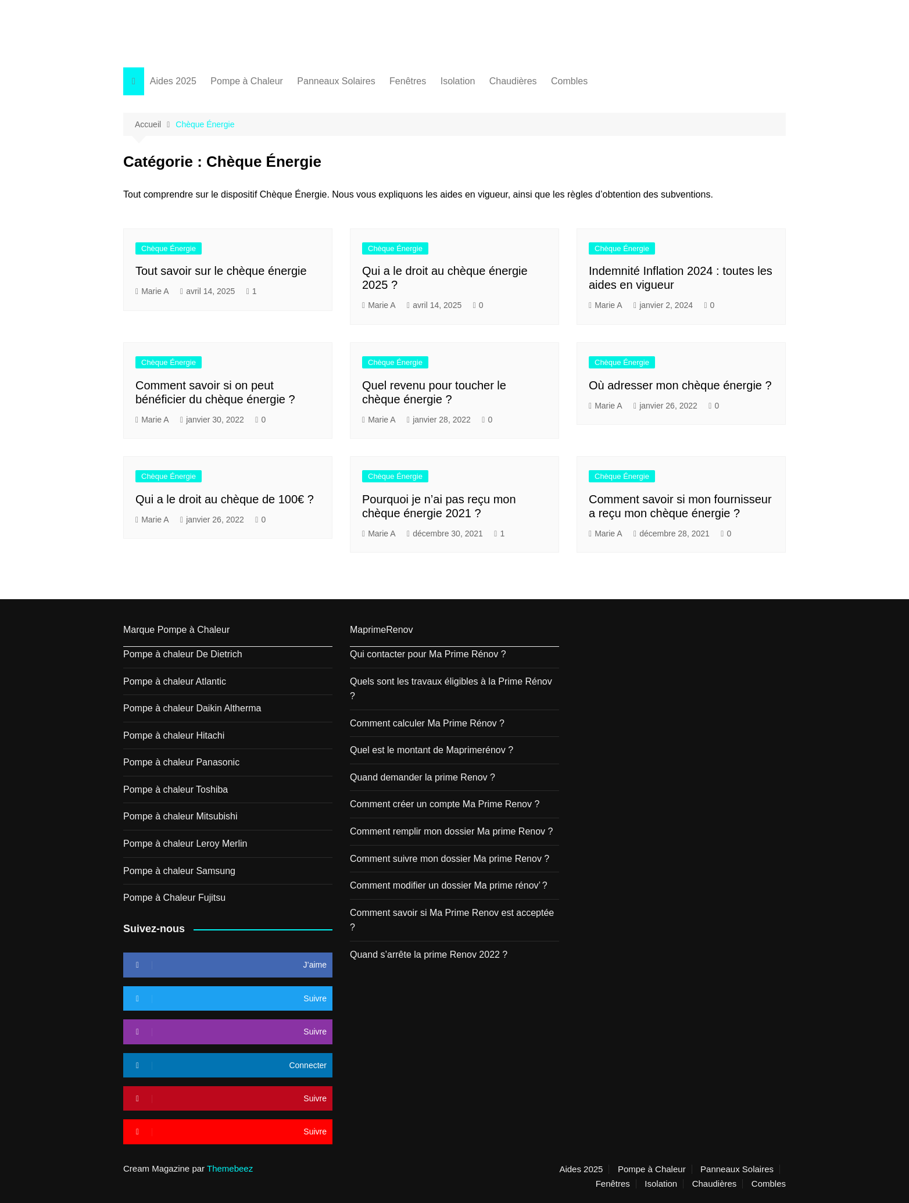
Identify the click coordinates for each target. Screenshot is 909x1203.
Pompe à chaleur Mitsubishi (180, 816)
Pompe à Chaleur (246, 81)
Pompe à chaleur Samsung (179, 871)
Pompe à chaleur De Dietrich (182, 654)
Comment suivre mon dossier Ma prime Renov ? (449, 859)
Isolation (458, 81)
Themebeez (230, 1168)
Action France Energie (203, 27)
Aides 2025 (173, 81)
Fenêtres (407, 81)
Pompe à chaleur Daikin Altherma (192, 708)
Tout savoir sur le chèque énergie (221, 270)
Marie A (155, 291)
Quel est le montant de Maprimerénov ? (431, 750)
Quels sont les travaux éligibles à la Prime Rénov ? (451, 688)
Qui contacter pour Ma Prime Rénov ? (428, 654)
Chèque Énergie (168, 248)
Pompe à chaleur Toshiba (175, 789)
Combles (569, 81)
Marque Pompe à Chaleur (176, 630)
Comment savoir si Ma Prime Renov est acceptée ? (452, 920)
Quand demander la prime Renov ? (422, 777)
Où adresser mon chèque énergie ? (680, 385)
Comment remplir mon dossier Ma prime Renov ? (451, 831)
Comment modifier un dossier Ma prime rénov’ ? (448, 885)
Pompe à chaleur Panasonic (181, 762)
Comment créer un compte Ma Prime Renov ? (444, 804)
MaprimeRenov (381, 630)
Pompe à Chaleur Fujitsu (174, 898)
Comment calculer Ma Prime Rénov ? (427, 723)
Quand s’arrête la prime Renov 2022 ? (428, 954)
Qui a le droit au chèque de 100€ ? (224, 499)
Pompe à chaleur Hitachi (173, 735)
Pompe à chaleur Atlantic (174, 681)
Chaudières (513, 81)
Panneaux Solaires (336, 81)
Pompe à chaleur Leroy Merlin (185, 843)
